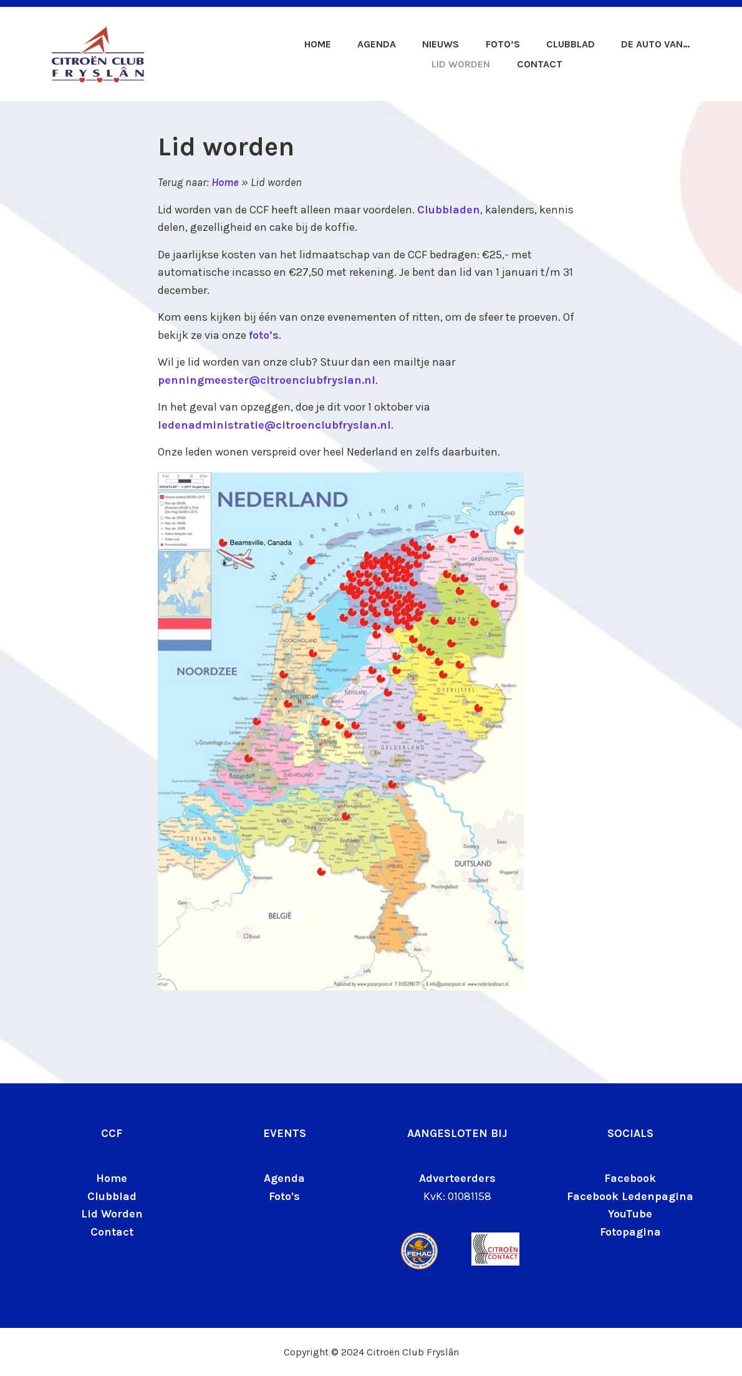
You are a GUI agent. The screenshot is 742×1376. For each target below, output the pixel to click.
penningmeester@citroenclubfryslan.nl (266, 380)
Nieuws (440, 44)
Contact (539, 64)
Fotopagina (630, 1232)
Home (317, 44)
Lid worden (460, 64)
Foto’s (503, 44)
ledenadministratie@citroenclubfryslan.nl (274, 425)
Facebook (630, 1178)
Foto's (284, 1196)
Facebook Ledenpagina (630, 1196)
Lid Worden (112, 1214)
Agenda (376, 44)
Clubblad (570, 44)
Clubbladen (448, 210)
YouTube (630, 1214)
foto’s (264, 335)
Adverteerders (457, 1178)
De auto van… (655, 44)
